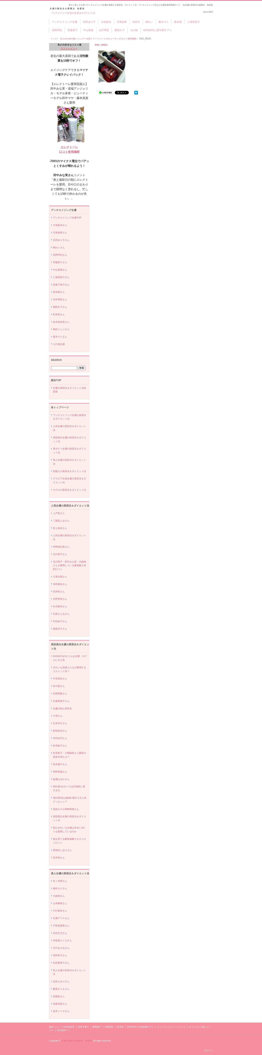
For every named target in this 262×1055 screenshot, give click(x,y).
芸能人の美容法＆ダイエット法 (69, 471)
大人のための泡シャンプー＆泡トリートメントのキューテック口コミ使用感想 (98, 38)
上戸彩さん (59, 513)
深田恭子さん (60, 955)
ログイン (208, 1050)
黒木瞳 (178, 21)
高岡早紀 (57, 30)
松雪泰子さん (60, 745)
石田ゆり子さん (61, 240)
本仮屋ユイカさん (62, 940)
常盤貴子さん (60, 262)
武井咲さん (59, 591)
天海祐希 (122, 21)
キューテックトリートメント (171, 1027)
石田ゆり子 (89, 21)
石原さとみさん (61, 613)
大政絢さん (59, 896)
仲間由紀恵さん (61, 546)
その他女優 (59, 344)
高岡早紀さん (60, 254)
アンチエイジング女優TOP (67, 217)
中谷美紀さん (60, 678)
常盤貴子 (73, 30)
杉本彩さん (59, 314)
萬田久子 (119, 30)
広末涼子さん (60, 723)
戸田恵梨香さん (61, 925)
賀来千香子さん (61, 284)
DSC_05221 (101, 44)
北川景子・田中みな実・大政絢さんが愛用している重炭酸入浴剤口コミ (69, 565)
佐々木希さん (60, 881)
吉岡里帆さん (60, 693)
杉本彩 (120, 1027)
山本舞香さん (60, 903)
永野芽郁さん (60, 599)
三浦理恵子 (193, 21)
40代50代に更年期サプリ (157, 30)
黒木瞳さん (59, 292)
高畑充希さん (60, 1003)
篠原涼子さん (60, 628)
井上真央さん (60, 528)
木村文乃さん (60, 933)
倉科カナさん (60, 888)
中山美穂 (88, 30)
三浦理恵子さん (61, 277)
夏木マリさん (60, 336)
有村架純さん (60, 584)
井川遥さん (59, 686)
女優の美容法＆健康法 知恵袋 (76, 1041)
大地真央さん (60, 225)
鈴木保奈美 (68, 1027)
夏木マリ (163, 21)
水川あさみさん (61, 948)
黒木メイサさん (61, 1011)
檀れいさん (59, 247)
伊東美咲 (109, 1027)
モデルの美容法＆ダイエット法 (69, 489)
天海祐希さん (60, 232)
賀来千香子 (83, 1027)
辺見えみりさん (61, 981)
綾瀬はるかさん (61, 779)
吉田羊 (136, 21)
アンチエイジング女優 (64, 21)
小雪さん (57, 715)
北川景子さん (60, 554)
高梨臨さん (59, 996)
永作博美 (104, 30)
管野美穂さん (60, 771)
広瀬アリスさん (61, 918)
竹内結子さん (60, 621)
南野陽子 (96, 1027)
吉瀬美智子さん (61, 701)
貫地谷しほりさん (62, 850)
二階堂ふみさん (61, 520)
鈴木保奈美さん (61, 322)
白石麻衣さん (60, 606)
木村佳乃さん (60, 738)
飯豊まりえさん (61, 989)
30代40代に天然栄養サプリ (140, 1027)
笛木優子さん (60, 764)
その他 (134, 30)
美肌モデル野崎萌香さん (66, 809)
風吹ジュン (54, 1027)
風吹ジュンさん (61, 329)
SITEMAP (62, 1030)
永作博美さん (60, 299)
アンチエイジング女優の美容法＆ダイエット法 (73, 11)
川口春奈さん (60, 910)
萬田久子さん (60, 307)
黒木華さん (59, 857)
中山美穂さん (60, 269)
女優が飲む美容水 (62, 708)
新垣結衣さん (60, 730)
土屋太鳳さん (60, 576)
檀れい (149, 21)
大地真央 (106, 21)
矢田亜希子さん (61, 962)
